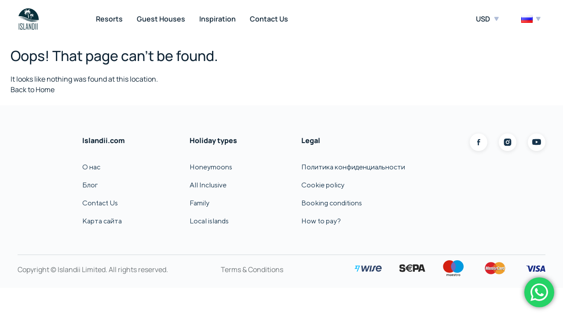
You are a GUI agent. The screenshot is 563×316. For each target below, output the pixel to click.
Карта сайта (102, 221)
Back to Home (33, 89)
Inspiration (217, 19)
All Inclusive (208, 185)
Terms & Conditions (252, 269)
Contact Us (269, 19)
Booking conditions (331, 203)
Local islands (209, 221)
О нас (91, 167)
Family (199, 203)
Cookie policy (322, 185)
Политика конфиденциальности (353, 167)
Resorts (109, 19)
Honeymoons (211, 167)
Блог (90, 185)
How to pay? (321, 221)
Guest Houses (161, 19)
